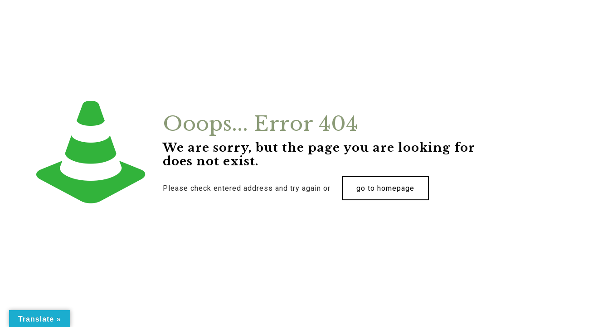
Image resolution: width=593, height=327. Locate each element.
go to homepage (385, 188)
